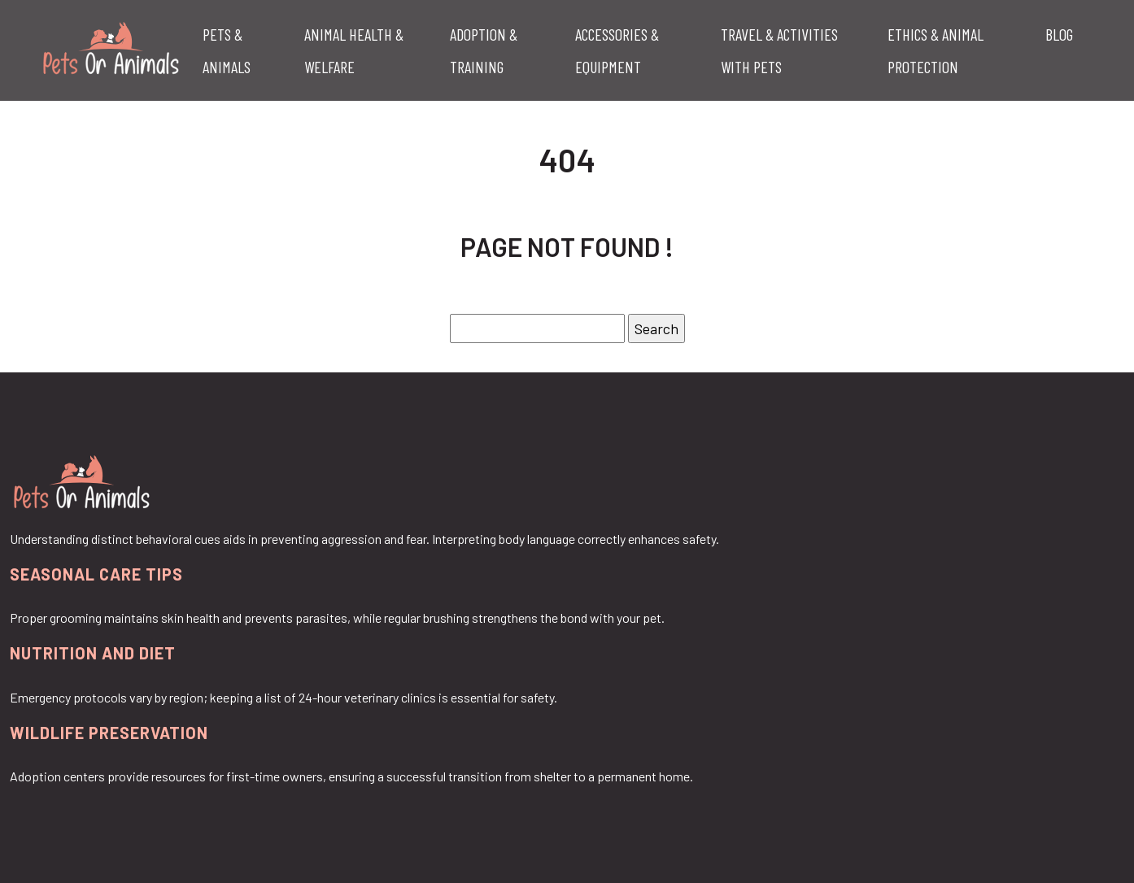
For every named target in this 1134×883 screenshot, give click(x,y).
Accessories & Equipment (617, 50)
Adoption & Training (483, 50)
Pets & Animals (227, 50)
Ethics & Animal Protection (936, 50)
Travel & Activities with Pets (779, 50)
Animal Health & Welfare (353, 50)
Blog (1059, 34)
